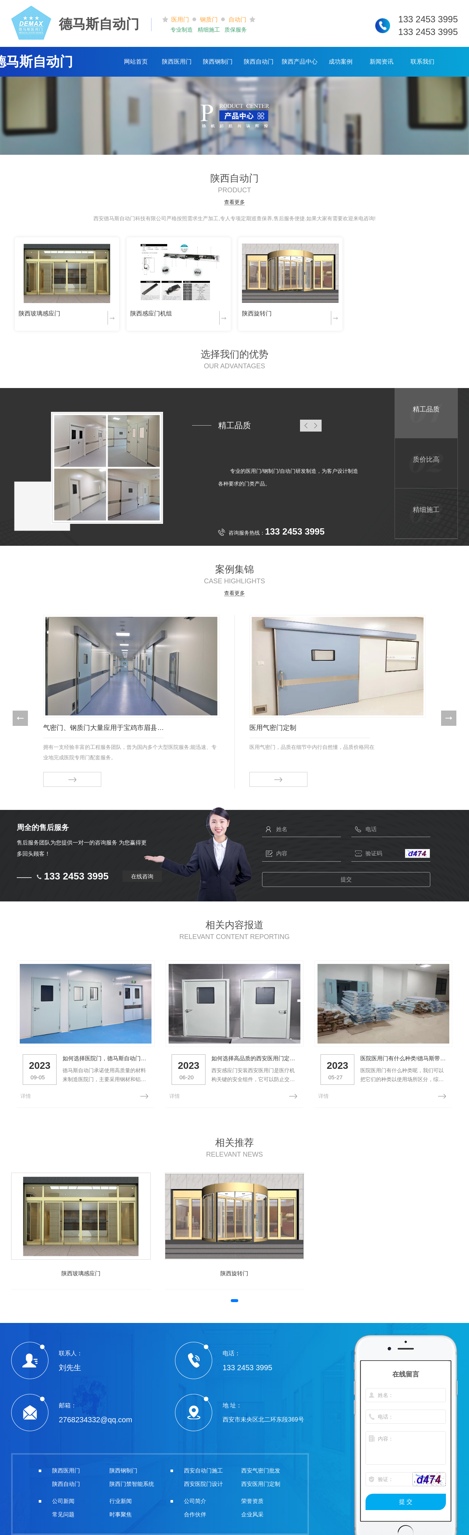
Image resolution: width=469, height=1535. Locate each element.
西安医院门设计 (203, 1481)
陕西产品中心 (300, 61)
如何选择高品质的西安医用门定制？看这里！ (248, 1055)
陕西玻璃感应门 (39, 313)
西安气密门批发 (260, 1468)
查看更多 (234, 202)
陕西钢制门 (218, 61)
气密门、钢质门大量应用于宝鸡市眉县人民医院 (103, 727)
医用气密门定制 (272, 727)
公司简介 (195, 1499)
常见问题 (63, 1512)
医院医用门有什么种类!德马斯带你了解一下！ (393, 1055)
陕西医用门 (177, 61)
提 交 (405, 1499)
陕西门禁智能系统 (131, 1481)
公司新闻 (63, 1499)
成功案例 (340, 61)
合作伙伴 (195, 1512)
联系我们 (422, 61)
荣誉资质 (252, 1499)
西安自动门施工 (203, 1468)
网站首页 (136, 61)
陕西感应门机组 (151, 313)
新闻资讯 (381, 61)
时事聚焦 (120, 1512)
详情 (25, 1093)
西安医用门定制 (260, 1481)
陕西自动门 (259, 61)
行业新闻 (120, 1499)
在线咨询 (142, 876)
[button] (20, 718)
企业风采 (252, 1512)
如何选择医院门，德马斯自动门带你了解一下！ (103, 1055)
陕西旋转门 (257, 313)
